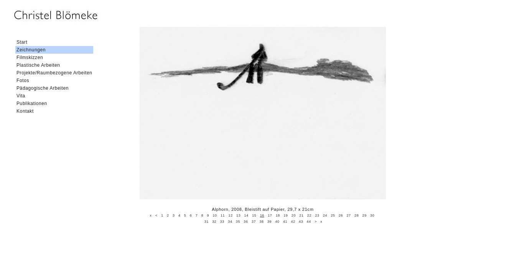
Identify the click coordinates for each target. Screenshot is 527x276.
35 (238, 221)
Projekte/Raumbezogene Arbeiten (54, 73)
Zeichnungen (31, 50)
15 (254, 215)
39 (269, 221)
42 (293, 221)
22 (309, 215)
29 (364, 215)
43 (301, 221)
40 (277, 221)
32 (214, 221)
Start (21, 42)
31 (206, 221)
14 (246, 215)
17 (270, 215)
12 (231, 215)
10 (214, 215)
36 (246, 221)
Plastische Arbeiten (38, 65)
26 (341, 215)
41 (285, 221)
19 (285, 215)
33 (222, 221)
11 (223, 215)
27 (349, 215)
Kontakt (25, 111)
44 (309, 221)
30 (372, 215)
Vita (20, 96)
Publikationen (31, 103)
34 (230, 221)
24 (325, 215)
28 (356, 215)
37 (254, 221)
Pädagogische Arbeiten (42, 88)
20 (293, 215)
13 (238, 215)
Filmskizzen (29, 57)
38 (261, 221)
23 (317, 215)
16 (262, 215)
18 (278, 215)
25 (333, 215)
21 (301, 215)
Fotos (22, 80)
